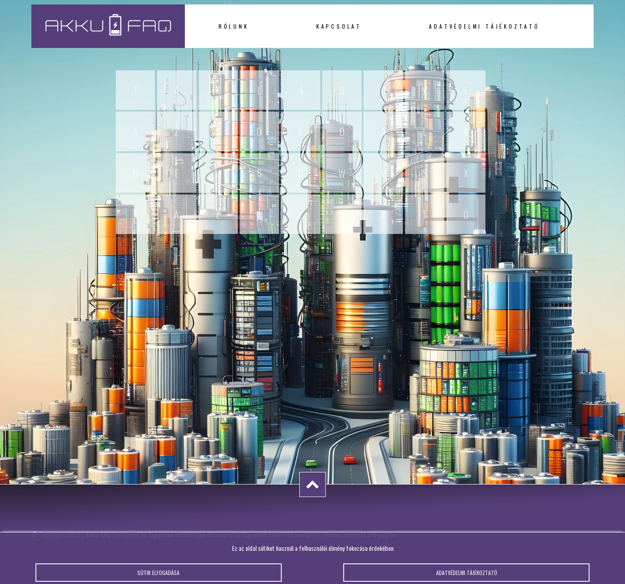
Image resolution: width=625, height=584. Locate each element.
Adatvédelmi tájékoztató (484, 26)
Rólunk (234, 26)
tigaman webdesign (177, 534)
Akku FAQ (98, 534)
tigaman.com (262, 534)
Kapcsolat (339, 26)
